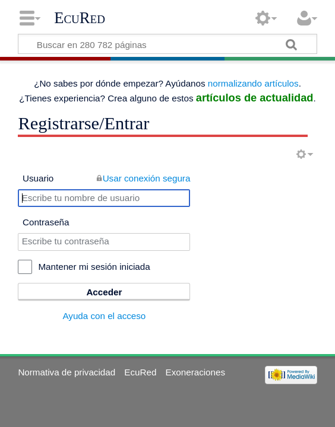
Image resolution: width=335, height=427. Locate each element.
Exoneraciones (195, 372)
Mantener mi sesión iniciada (94, 267)
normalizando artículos (253, 83)
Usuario (38, 178)
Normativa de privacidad (66, 372)
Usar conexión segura (147, 178)
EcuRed (79, 18)
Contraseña (46, 222)
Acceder (104, 292)
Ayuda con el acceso (104, 316)
